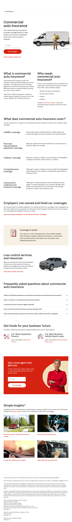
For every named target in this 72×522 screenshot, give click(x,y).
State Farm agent (49, 102)
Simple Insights (17, 411)
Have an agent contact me (12, 57)
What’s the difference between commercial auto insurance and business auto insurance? (33, 295)
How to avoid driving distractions (46, 434)
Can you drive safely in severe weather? (15, 460)
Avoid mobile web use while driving (47, 460)
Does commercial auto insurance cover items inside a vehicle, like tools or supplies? (31, 313)
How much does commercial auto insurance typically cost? (23, 309)
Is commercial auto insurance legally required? (19, 304)
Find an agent (12, 51)
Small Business (9, 11)
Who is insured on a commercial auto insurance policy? (22, 300)
